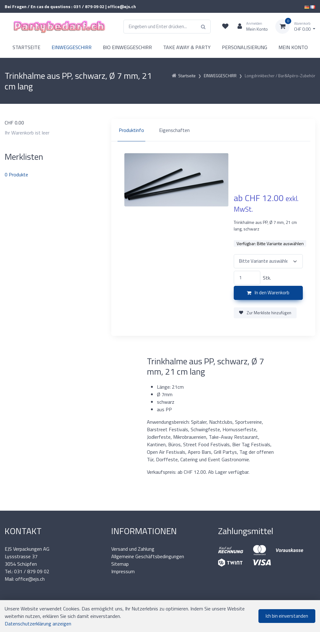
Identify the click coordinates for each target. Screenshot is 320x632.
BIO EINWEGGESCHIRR (127, 47)
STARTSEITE (26, 47)
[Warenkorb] (295, 26)
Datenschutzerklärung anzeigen (38, 623)
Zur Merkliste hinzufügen (265, 313)
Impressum (123, 571)
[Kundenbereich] (250, 26)
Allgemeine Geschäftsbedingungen (147, 556)
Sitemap (120, 564)
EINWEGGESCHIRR (72, 47)
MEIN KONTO (293, 47)
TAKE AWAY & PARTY (187, 47)
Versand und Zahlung (132, 549)
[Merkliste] (225, 26)
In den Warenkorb (268, 292)
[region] (213, 130)
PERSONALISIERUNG (244, 47)
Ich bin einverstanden (287, 615)
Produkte (16, 174)
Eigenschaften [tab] (174, 130)
